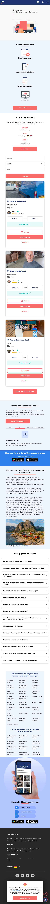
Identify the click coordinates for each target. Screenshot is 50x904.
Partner (9, 861)
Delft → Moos (23, 713)
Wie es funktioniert (12, 838)
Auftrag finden (21, 840)
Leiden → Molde (37, 702)
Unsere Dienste (32, 840)
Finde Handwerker (25, 851)
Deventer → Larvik (12, 724)
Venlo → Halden (37, 713)
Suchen (25, 176)
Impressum (14, 859)
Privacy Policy (16, 890)
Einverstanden (25, 898)
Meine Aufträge (11, 840)
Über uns (25, 149)
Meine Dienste (37, 838)
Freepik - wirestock (21, 546)
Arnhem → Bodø (37, 696)
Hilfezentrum (23, 859)
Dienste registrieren (26, 838)
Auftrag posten (24, 848)
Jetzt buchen (25, 237)
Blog (8, 859)
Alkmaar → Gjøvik (24, 707)
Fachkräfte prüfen (17, 421)
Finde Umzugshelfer (13, 851)
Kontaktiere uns (33, 859)
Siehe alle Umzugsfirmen (25, 391)
